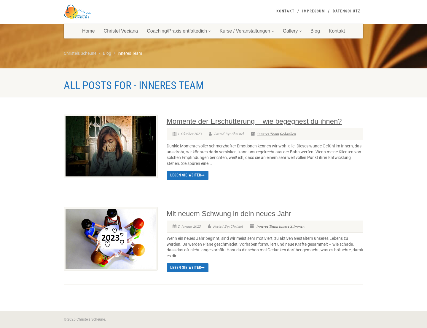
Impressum (313, 11)
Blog (315, 30)
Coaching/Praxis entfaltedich (179, 30)
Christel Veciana (121, 30)
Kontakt (285, 11)
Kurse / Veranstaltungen (246, 30)
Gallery (292, 30)
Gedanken (288, 134)
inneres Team (268, 134)
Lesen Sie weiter (187, 175)
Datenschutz (346, 11)
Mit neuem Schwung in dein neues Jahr (229, 214)
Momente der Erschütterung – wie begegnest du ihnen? (254, 121)
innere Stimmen (292, 226)
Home (88, 30)
